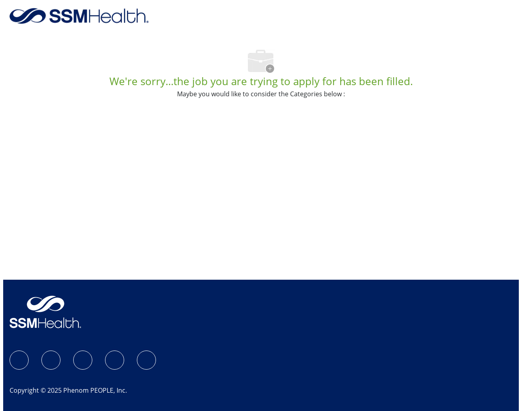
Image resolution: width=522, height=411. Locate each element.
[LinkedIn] (82, 360)
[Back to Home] (79, 15)
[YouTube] (146, 360)
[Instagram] (50, 360)
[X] (114, 360)
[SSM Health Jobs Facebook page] (19, 360)
